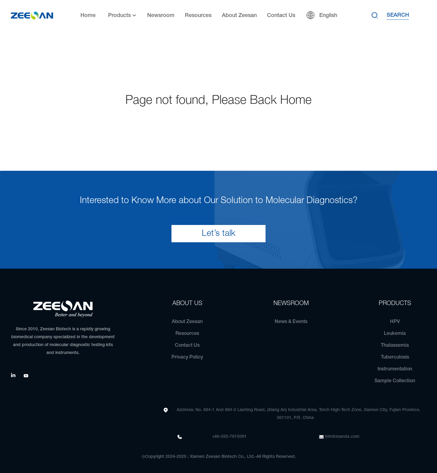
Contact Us (281, 15)
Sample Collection (394, 381)
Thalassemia (395, 345)
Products (122, 16)
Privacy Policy (187, 357)
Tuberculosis (395, 357)
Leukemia (395, 334)
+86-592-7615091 (229, 437)
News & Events (291, 322)
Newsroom (160, 15)
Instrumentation (395, 369)
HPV (395, 322)
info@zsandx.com (342, 437)
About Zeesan (239, 15)
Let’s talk (218, 234)
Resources (198, 15)
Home (88, 15)
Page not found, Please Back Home (218, 100)
